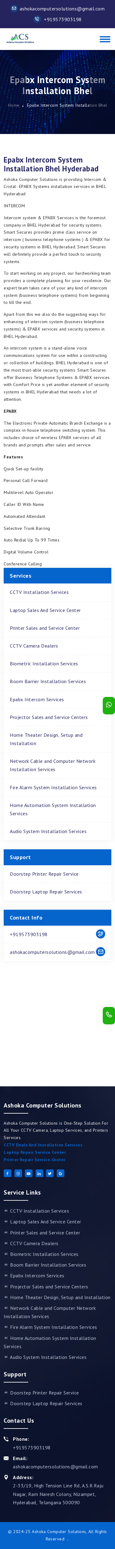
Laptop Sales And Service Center (45, 610)
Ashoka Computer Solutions (59, 1531)
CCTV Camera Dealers (34, 646)
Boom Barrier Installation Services (48, 681)
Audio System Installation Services (48, 831)
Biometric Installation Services (44, 663)
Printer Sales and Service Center (45, 628)
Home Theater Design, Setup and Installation (46, 739)
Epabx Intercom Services (37, 699)
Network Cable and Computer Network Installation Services (52, 765)
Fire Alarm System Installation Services (53, 787)
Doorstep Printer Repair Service (44, 874)
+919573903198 (57, 19)
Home (14, 105)
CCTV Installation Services (39, 592)
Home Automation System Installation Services (53, 809)
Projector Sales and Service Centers (49, 717)
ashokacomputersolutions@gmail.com (57, 8)
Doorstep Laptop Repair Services (46, 892)
